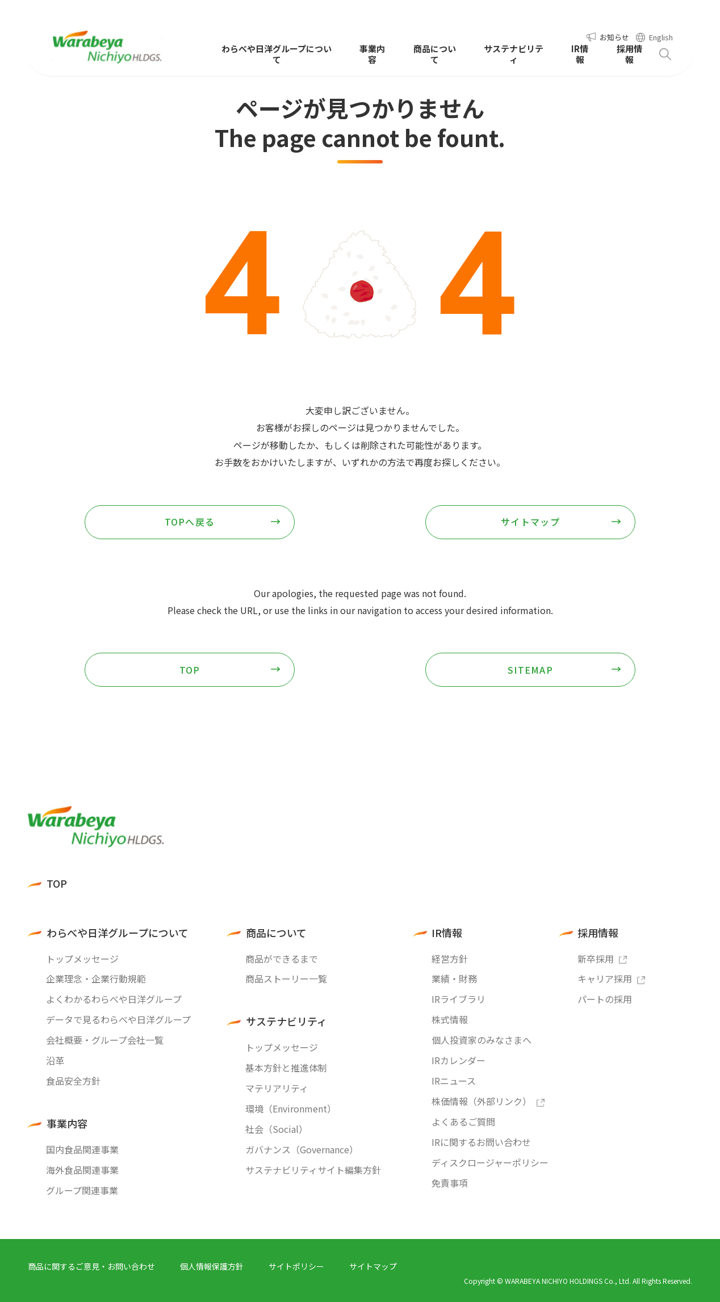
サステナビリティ (286, 1021)
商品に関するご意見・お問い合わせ (91, 1266)
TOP (189, 670)
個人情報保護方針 (212, 1266)
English (661, 37)
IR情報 (447, 932)
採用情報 (597, 932)
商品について (276, 932)
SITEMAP (530, 670)
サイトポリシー (296, 1266)
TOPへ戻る (190, 521)
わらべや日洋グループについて (118, 932)
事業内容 (67, 1123)
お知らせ (614, 37)
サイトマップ (530, 521)
